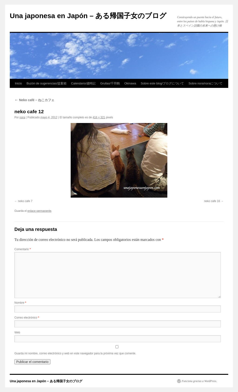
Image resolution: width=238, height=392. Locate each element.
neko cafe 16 (212, 201)
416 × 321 (99, 117)
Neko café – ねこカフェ (34, 100)
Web (17, 332)
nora (22, 117)
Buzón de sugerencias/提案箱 (46, 83)
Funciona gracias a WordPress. (199, 381)
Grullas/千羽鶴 (110, 83)
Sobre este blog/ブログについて (162, 83)
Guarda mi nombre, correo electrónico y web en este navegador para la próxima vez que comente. (75, 353)
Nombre (20, 302)
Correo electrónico (26, 317)
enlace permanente (39, 211)
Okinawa (130, 83)
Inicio (18, 83)
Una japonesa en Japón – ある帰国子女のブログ (88, 16)
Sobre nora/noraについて (205, 83)
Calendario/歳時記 (83, 83)
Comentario (22, 249)
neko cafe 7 (25, 201)
